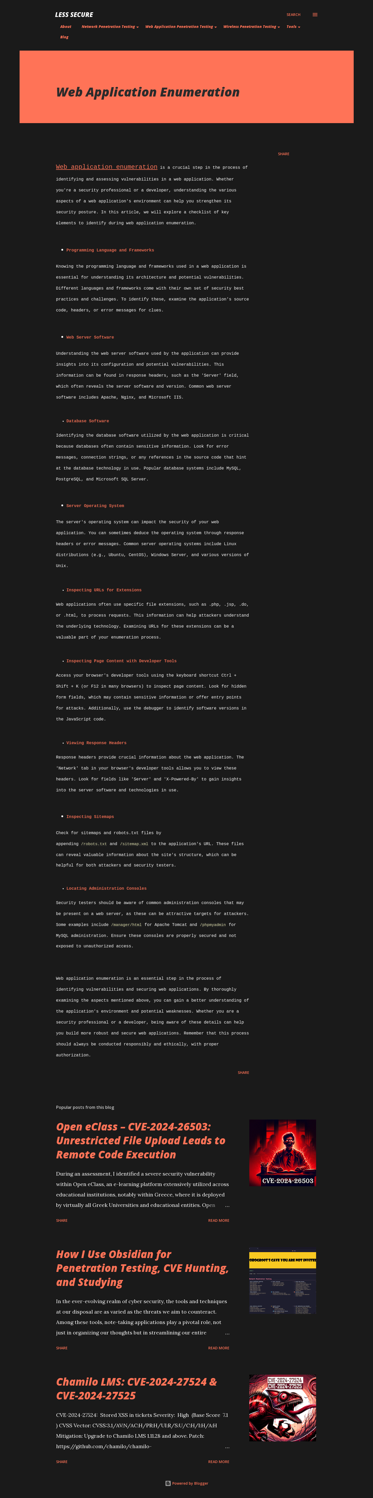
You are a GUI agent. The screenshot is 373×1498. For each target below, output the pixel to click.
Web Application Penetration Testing (179, 26)
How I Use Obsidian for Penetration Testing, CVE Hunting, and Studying (142, 1268)
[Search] (293, 14)
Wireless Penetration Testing (249, 26)
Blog (64, 36)
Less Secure (74, 14)
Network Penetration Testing (108, 26)
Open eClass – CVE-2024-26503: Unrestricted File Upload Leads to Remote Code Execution (141, 1140)
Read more (218, 1220)
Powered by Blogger (186, 1483)
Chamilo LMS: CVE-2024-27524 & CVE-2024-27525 (136, 1388)
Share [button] (283, 153)
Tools (292, 26)
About (65, 26)
